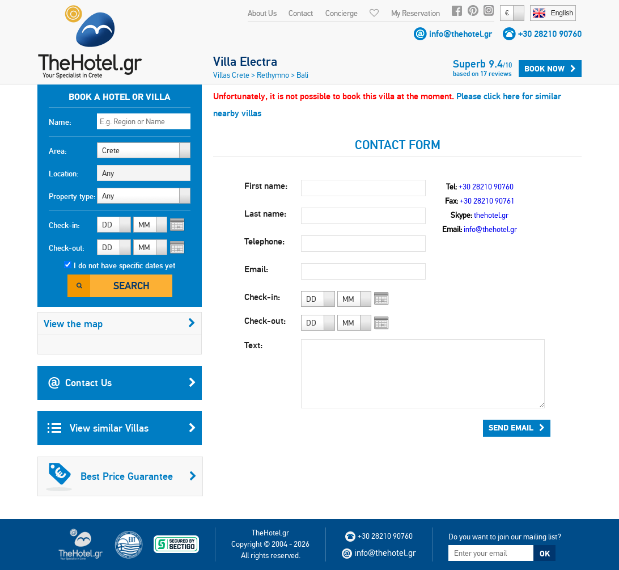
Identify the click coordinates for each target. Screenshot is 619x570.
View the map (120, 324)
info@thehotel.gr (460, 34)
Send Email (517, 428)
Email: (256, 269)
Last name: (265, 213)
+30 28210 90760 (550, 34)
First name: (265, 186)
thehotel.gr (491, 215)
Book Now (550, 69)
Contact (301, 13)
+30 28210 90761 (487, 201)
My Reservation (415, 13)
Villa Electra (245, 61)
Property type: (72, 196)
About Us (262, 13)
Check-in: (64, 225)
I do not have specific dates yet (124, 265)
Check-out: (66, 248)
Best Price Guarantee (121, 476)
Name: (60, 122)
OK (545, 553)
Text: (253, 345)
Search (131, 285)
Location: (64, 173)
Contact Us (122, 383)
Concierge (341, 13)
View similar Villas (122, 428)
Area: (58, 151)
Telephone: (264, 241)
